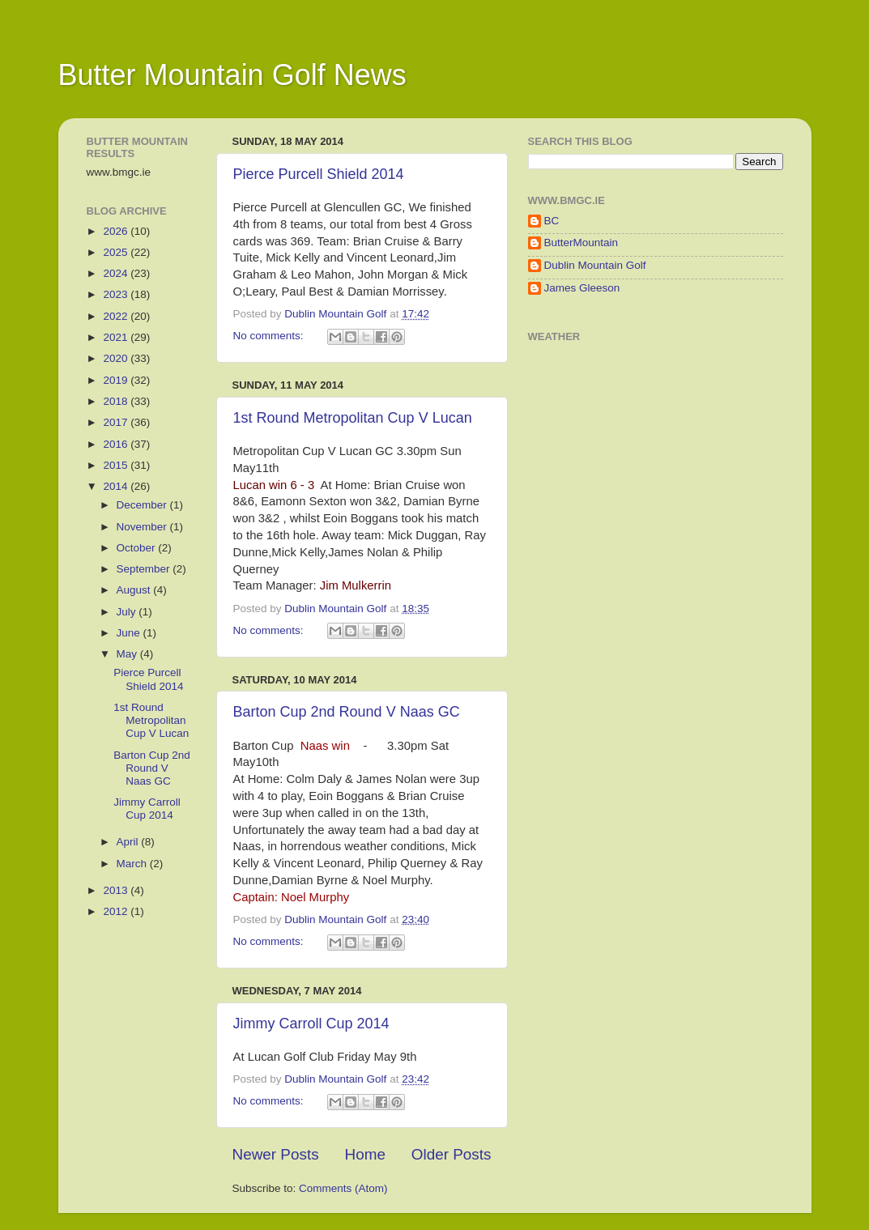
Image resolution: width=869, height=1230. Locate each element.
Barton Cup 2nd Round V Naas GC (346, 712)
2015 (116, 465)
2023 (116, 294)
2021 (116, 337)
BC (552, 221)
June (130, 633)
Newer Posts (275, 1154)
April (129, 842)
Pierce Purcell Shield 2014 (318, 174)
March (133, 864)
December (143, 505)
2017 (116, 422)
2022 (116, 316)
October (138, 548)
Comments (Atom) (343, 1188)
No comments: (270, 336)
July (128, 612)
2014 (116, 486)
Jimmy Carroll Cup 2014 (311, 1023)
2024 (116, 273)
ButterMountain (581, 242)
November (143, 527)
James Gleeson (582, 288)
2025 (116, 252)
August (135, 590)
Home (365, 1154)
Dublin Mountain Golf (595, 265)
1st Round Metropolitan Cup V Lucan (352, 418)
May (128, 654)
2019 (116, 380)
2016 (116, 444)
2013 (116, 890)
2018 (116, 401)
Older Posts (451, 1154)
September (145, 569)
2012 (116, 911)
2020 (116, 358)
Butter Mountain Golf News (232, 75)
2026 (116, 231)
